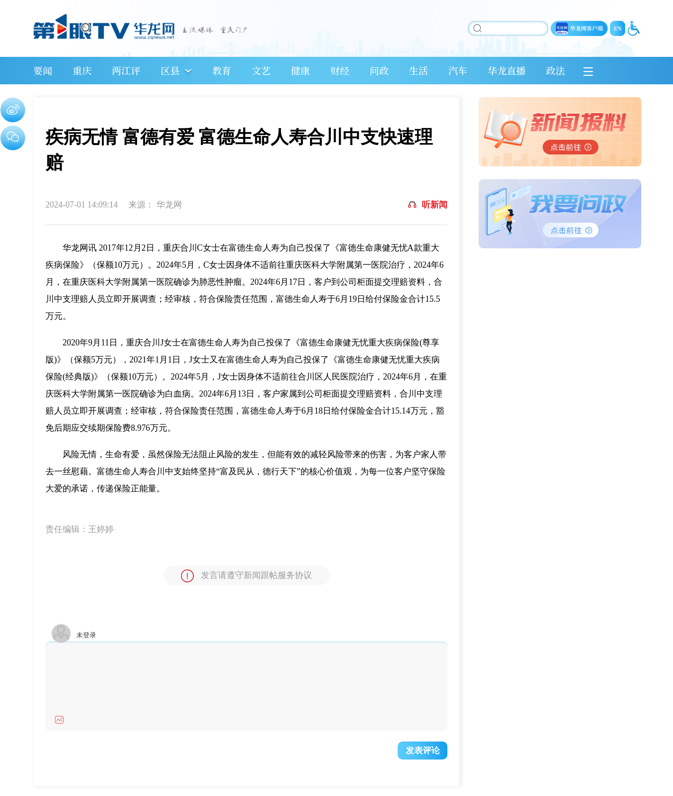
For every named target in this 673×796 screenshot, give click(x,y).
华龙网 (169, 204)
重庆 (82, 70)
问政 (379, 70)
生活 (418, 70)
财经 (339, 70)
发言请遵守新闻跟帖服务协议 (246, 576)
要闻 (42, 70)
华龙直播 (507, 70)
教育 (221, 70)
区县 (170, 70)
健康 (300, 70)
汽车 (457, 70)
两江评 (126, 70)
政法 (555, 70)
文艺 (261, 70)
